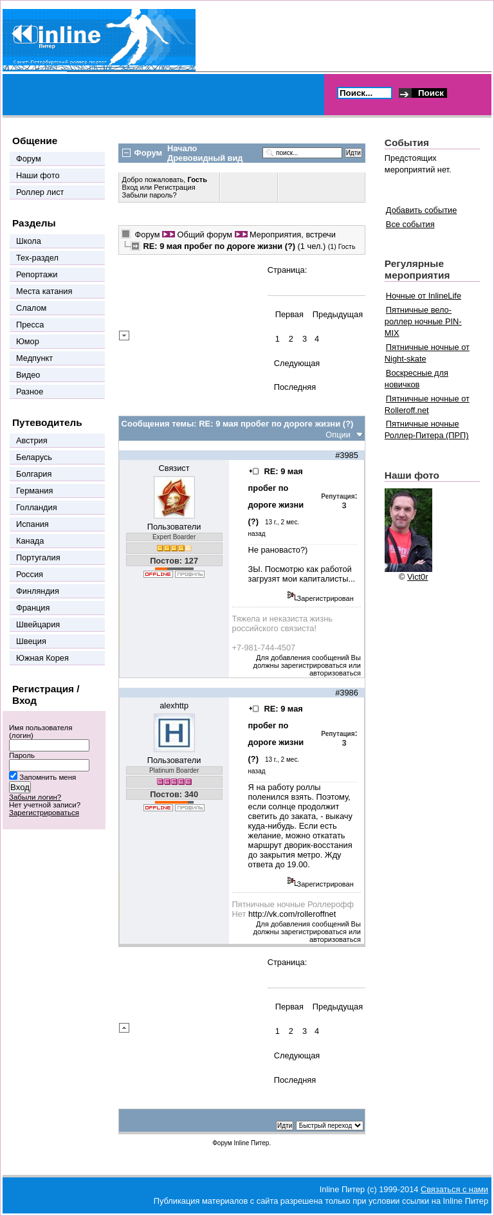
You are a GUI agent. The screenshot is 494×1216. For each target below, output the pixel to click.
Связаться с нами (454, 1189)
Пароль (22, 755)
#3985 (346, 455)
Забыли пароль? (149, 195)
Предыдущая (338, 314)
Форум (147, 234)
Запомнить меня (47, 777)
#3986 (346, 692)
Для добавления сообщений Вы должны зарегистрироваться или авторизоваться (307, 665)
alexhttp (174, 705)
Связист (174, 468)
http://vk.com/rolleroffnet (292, 914)
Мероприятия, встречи (293, 234)
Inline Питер (251, 1143)
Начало (182, 148)
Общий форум (205, 234)
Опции (338, 434)
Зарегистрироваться (44, 812)
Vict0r (417, 577)
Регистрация (174, 187)
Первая (289, 314)
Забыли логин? (35, 797)
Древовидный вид (204, 158)
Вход (131, 187)
